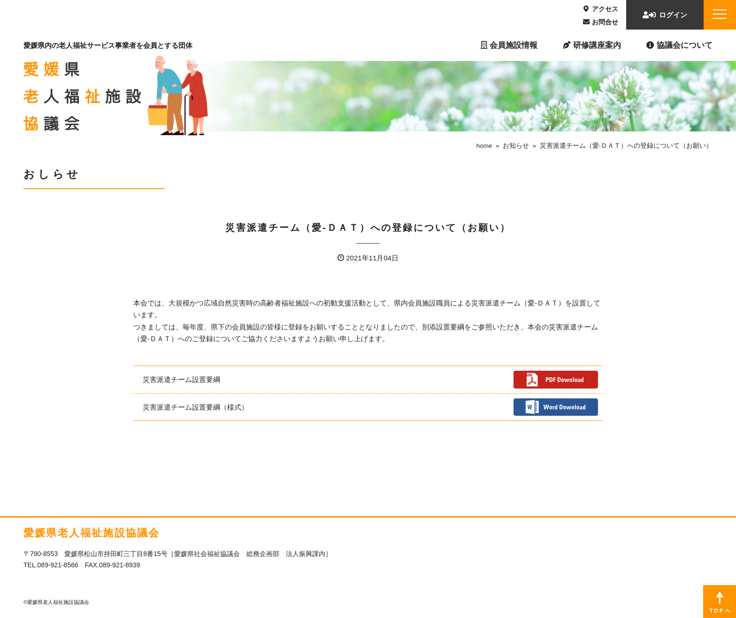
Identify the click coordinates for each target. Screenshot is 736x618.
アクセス (600, 9)
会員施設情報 (509, 45)
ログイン (665, 15)
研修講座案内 (592, 45)
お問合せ (600, 22)
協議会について (679, 45)
